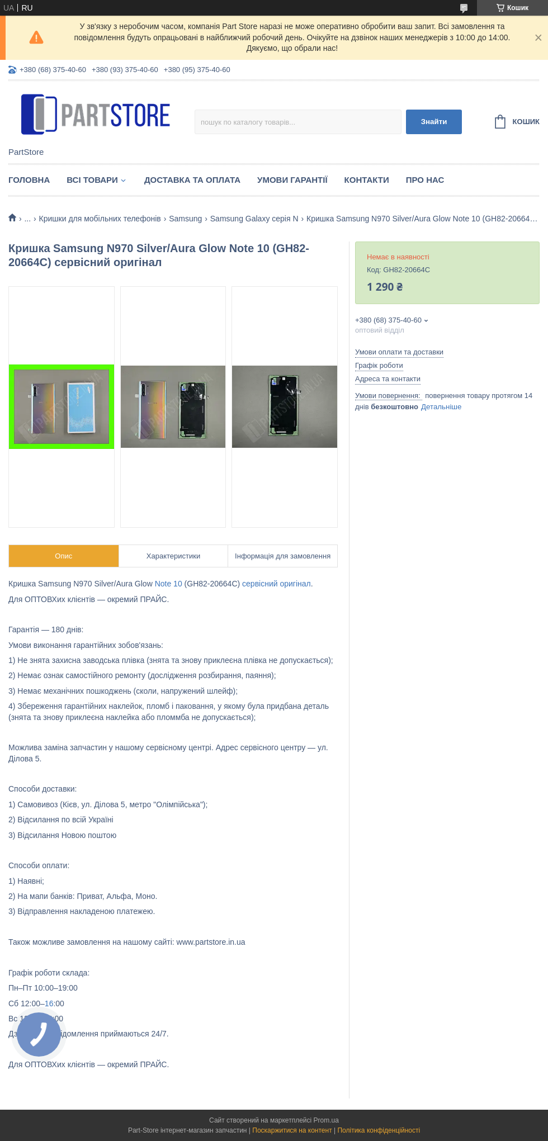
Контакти (366, 180)
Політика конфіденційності (378, 1130)
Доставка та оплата (192, 180)
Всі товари (92, 180)
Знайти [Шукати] (434, 121)
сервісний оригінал (276, 583)
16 (49, 1003)
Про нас (425, 180)
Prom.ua (326, 1120)
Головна (29, 180)
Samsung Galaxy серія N (254, 218)
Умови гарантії (292, 180)
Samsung (185, 218)
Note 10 (168, 583)
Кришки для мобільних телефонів (100, 218)
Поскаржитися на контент (292, 1130)
